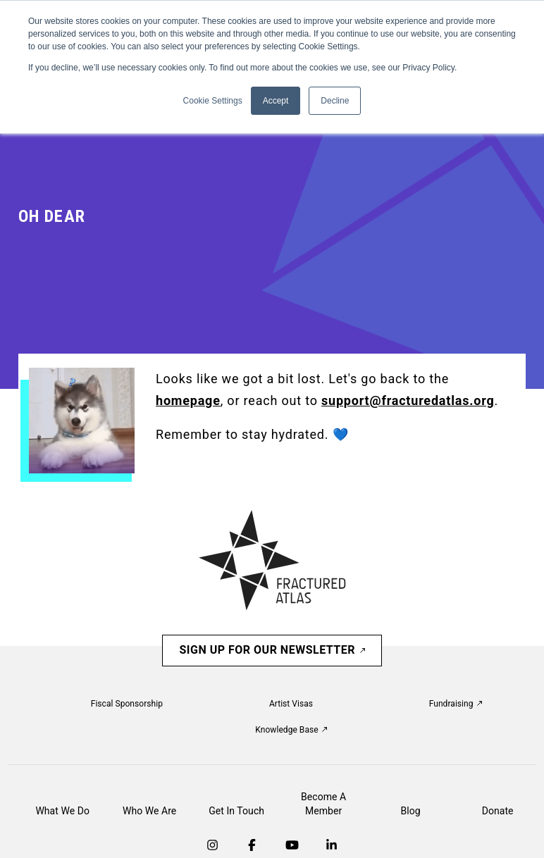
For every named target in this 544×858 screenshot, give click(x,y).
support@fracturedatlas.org (407, 400)
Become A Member (323, 803)
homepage (188, 400)
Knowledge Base (290, 730)
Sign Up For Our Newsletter (271, 650)
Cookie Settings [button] (212, 101)
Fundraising (455, 704)
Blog (411, 810)
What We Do (62, 810)
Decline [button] (335, 101)
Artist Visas (291, 704)
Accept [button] (276, 101)
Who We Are (149, 810)
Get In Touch (236, 810)
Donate (498, 810)
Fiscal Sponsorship (127, 704)
